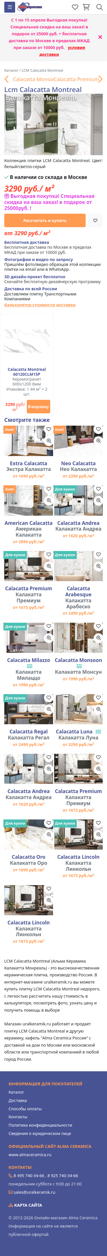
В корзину (38, 406)
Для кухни (65, 489)
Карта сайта (25, 1205)
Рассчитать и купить (45, 220)
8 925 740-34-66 (62, 1175)
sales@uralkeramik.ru (34, 1192)
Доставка (18, 1100)
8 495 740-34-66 (29, 1175)
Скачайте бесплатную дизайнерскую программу (52, 279)
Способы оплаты (25, 1108)
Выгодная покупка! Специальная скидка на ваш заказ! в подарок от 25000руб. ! (49, 202)
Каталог (16, 1092)
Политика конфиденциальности (40, 1125)
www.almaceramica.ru (30, 1154)
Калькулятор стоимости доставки (40, 304)
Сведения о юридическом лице (40, 1133)
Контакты (18, 1116)
